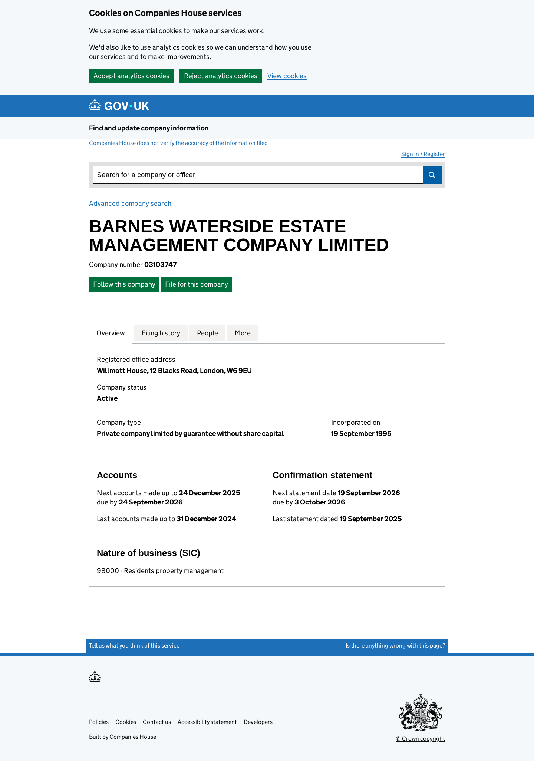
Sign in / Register (423, 154)
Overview (110, 332)
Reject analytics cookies (220, 76)
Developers (258, 721)
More (243, 332)
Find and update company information (149, 128)
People (207, 332)
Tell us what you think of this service (134, 645)
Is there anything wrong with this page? (395, 645)
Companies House (132, 736)
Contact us (157, 721)
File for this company (196, 284)
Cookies (125, 721)
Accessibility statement (207, 721)
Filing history (161, 332)
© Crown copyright (420, 738)
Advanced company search (130, 203)
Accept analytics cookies (131, 76)
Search (432, 175)
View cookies (287, 75)
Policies (99, 721)
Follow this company (124, 284)
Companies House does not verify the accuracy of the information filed (178, 142)
